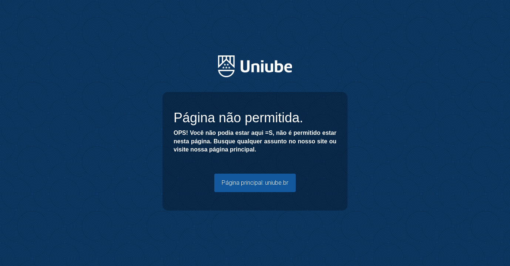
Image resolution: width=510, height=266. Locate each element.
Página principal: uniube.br (255, 182)
